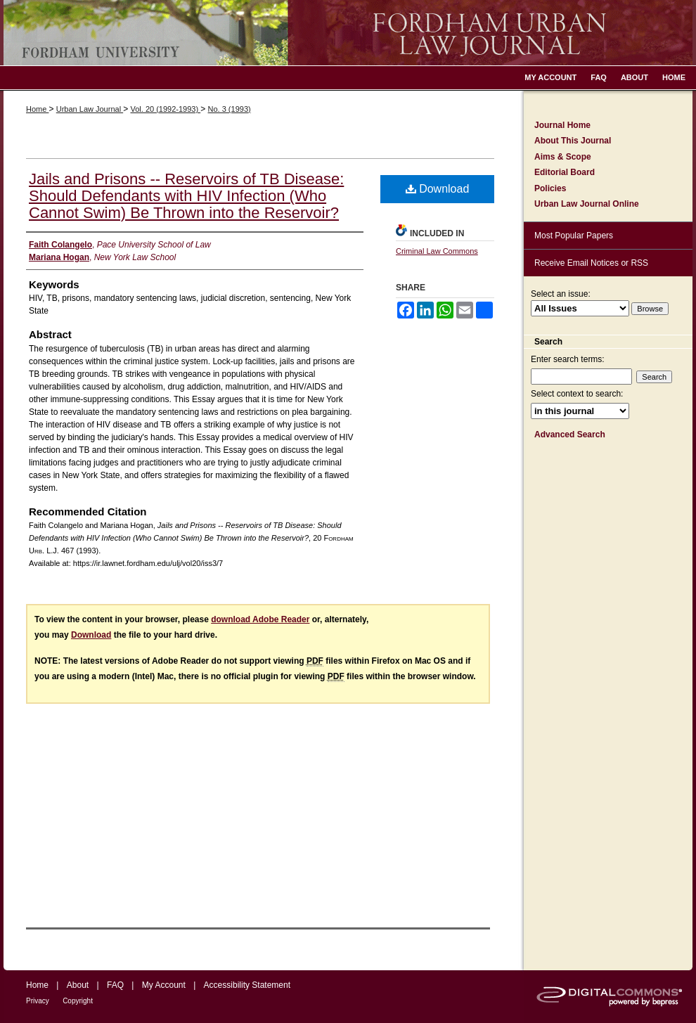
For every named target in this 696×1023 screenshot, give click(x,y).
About (78, 985)
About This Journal (572, 141)
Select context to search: (577, 394)
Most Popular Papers (573, 235)
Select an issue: (561, 294)
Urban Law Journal (89, 109)
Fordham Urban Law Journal (348, 32)
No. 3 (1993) (229, 109)
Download (438, 189)
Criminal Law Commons (437, 251)
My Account (164, 985)
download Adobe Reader (260, 619)
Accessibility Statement (247, 985)
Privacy (37, 1001)
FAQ (115, 985)
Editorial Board (564, 172)
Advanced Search (569, 434)
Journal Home (562, 125)
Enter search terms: (568, 359)
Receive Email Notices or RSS (591, 263)
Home (37, 109)
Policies (550, 188)
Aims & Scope (562, 157)
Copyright (78, 1001)
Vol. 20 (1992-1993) (165, 109)
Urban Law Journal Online (586, 204)
